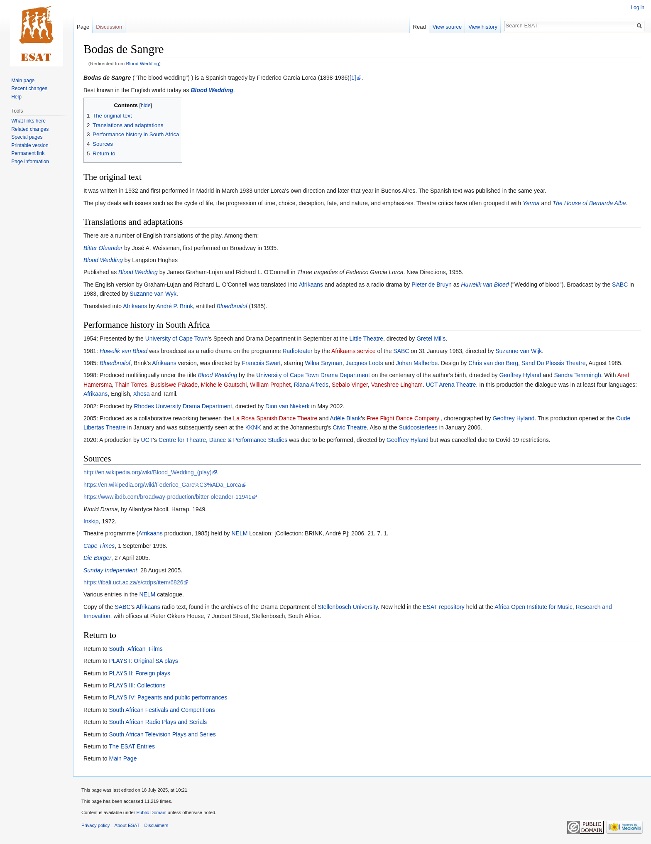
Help (16, 97)
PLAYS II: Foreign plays (139, 673)
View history (482, 27)
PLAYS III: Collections (137, 685)
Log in (637, 7)
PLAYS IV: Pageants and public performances (168, 697)
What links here (28, 121)
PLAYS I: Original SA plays (143, 661)
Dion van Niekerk (287, 406)
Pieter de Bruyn (431, 284)
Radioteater (297, 351)
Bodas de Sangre (107, 77)
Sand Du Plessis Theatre (553, 363)
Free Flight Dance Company (403, 418)
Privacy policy (95, 825)
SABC (620, 284)
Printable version (29, 145)
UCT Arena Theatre (451, 384)
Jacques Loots (364, 363)
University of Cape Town (176, 338)
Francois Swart (261, 363)
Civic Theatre (350, 427)
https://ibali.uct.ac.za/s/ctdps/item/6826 (133, 582)
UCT (147, 440)
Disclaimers (156, 825)
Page (83, 27)
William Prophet (270, 384)
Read (419, 27)
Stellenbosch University (348, 607)
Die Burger (97, 557)
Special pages (26, 137)
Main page (22, 80)
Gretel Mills (430, 338)
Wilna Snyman (323, 363)
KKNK (253, 427)
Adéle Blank (345, 418)
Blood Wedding (142, 63)
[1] (353, 77)
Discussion (109, 27)
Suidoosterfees (418, 427)
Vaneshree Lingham (397, 384)
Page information (30, 161)
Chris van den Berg (493, 363)
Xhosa (141, 393)
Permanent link (27, 153)
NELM (239, 533)
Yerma (531, 203)
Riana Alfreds (311, 384)
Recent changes (29, 88)
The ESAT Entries (132, 746)
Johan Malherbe (417, 363)
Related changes (30, 129)
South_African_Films (135, 648)
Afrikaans (311, 284)
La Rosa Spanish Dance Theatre (275, 418)
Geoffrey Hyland (520, 375)
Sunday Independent (110, 570)
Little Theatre (366, 338)
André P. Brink (174, 306)
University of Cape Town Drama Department (313, 375)
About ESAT (127, 825)
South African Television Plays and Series (162, 734)
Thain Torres (131, 384)
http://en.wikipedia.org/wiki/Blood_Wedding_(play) (147, 472)
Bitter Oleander (102, 248)
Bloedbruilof (232, 306)
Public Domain (151, 812)
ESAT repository (444, 607)
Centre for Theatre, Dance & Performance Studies (223, 440)
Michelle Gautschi (224, 384)
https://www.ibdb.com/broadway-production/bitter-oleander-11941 (167, 496)
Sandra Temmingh (577, 375)
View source (447, 27)
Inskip (91, 521)
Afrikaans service (353, 351)
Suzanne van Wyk (153, 293)
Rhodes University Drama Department (183, 406)
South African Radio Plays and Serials (158, 722)
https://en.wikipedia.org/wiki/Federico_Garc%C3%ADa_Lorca (162, 484)
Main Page (123, 758)
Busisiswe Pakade (174, 384)
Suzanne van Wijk (518, 351)
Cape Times (99, 545)
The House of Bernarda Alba (589, 203)
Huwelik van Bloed (485, 284)
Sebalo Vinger (350, 384)
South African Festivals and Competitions (162, 710)
